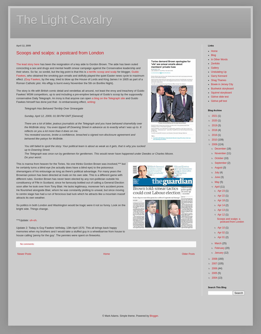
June (218, 177)
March (218, 243)
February (220, 248)
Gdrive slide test (220, 96)
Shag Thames (218, 80)
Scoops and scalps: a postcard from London (60, 52)
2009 (215, 144)
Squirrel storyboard (221, 92)
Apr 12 (222, 214)
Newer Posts (24, 254)
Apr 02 (222, 232)
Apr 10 (222, 227)
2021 (215, 115)
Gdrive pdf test (219, 101)
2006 (215, 268)
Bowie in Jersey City (222, 84)
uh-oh (33, 220)
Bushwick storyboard (222, 88)
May (217, 182)
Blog (213, 55)
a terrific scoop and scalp (102, 71)
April (217, 186)
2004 (215, 277)
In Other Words (219, 59)
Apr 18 (222, 200)
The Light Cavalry (64, 19)
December (221, 148)
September (221, 163)
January (219, 252)
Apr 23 (222, 190)
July (217, 172)
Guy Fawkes (32, 79)
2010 (215, 139)
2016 (215, 135)
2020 (215, 120)
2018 (215, 130)
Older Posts (188, 254)
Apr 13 (222, 210)
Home (106, 254)
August (219, 167)
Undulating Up (219, 71)
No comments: (27, 244)
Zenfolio (215, 63)
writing (91, 101)
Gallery (215, 67)
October (219, 158)
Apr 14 (222, 205)
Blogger (154, 315)
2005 (215, 273)
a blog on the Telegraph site (108, 98)
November (221, 153)
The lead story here (28, 64)
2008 (215, 258)
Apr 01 (222, 237)
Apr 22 (222, 195)
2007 (215, 263)
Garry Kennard (219, 76)
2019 (215, 125)
